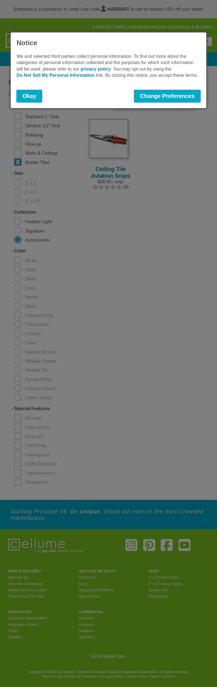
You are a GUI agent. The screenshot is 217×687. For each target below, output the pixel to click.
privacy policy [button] (96, 69)
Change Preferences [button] (167, 96)
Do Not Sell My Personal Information (55, 75)
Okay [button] (29, 96)
